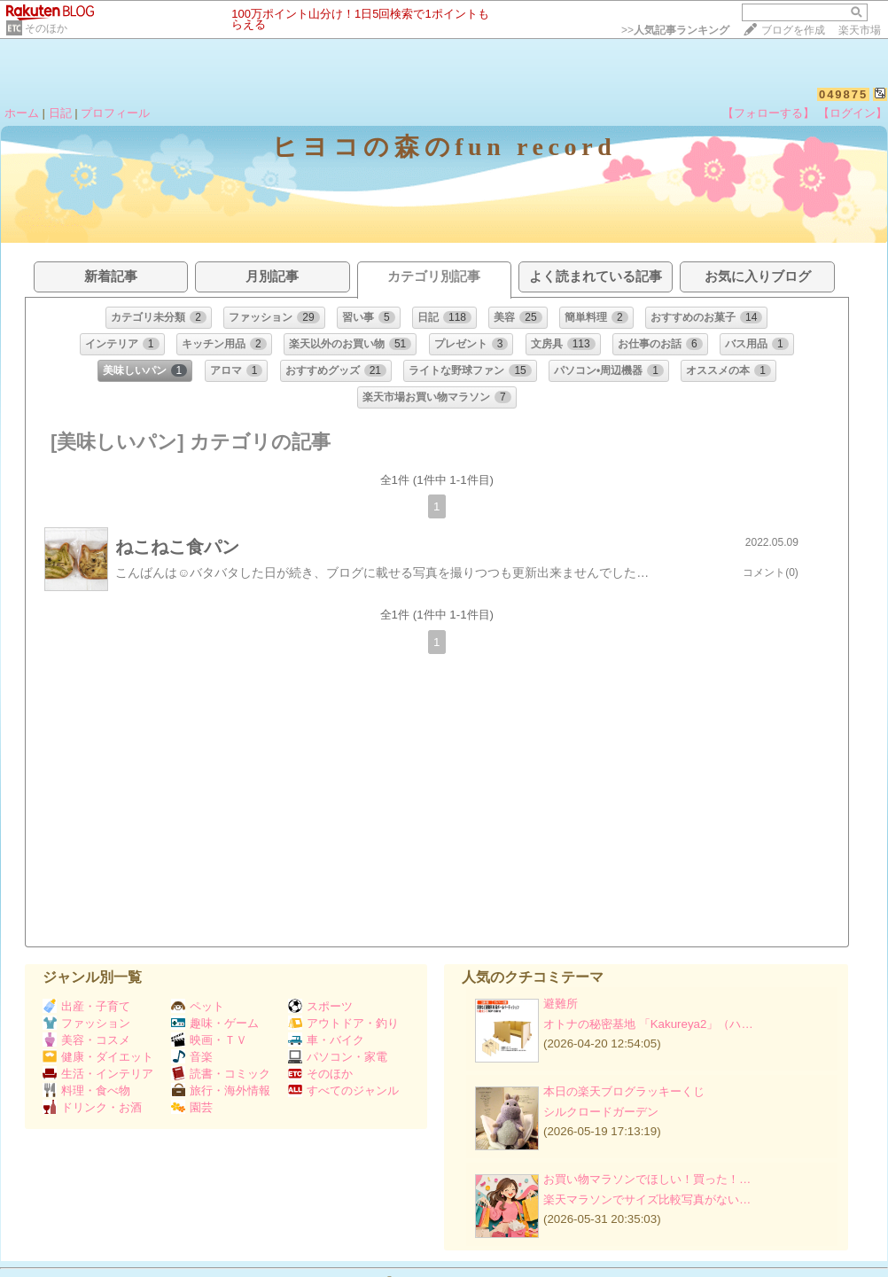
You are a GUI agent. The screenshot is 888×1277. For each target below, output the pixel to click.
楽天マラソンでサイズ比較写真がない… (647, 1199)
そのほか (46, 28)
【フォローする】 (768, 113)
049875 (843, 94)
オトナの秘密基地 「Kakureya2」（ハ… (648, 1024)
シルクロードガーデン (600, 1111)
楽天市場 (859, 30)
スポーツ (320, 1006)
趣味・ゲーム (215, 1023)
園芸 (192, 1107)
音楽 (192, 1056)
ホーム (21, 113)
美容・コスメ (86, 1040)
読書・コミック (220, 1073)
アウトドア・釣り (343, 1023)
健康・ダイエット (98, 1056)
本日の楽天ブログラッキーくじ (624, 1091)
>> (675, 30)
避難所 (560, 1003)
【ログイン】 (852, 113)
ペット (197, 1006)
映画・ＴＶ (209, 1040)
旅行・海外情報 (220, 1090)
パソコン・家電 (337, 1056)
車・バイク (326, 1040)
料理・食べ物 (86, 1090)
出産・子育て (86, 1006)
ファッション (86, 1023)
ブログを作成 (793, 30)
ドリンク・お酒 (92, 1107)
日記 (60, 113)
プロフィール (115, 113)
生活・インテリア (98, 1073)
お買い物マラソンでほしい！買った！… (647, 1179)
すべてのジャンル (343, 1090)
